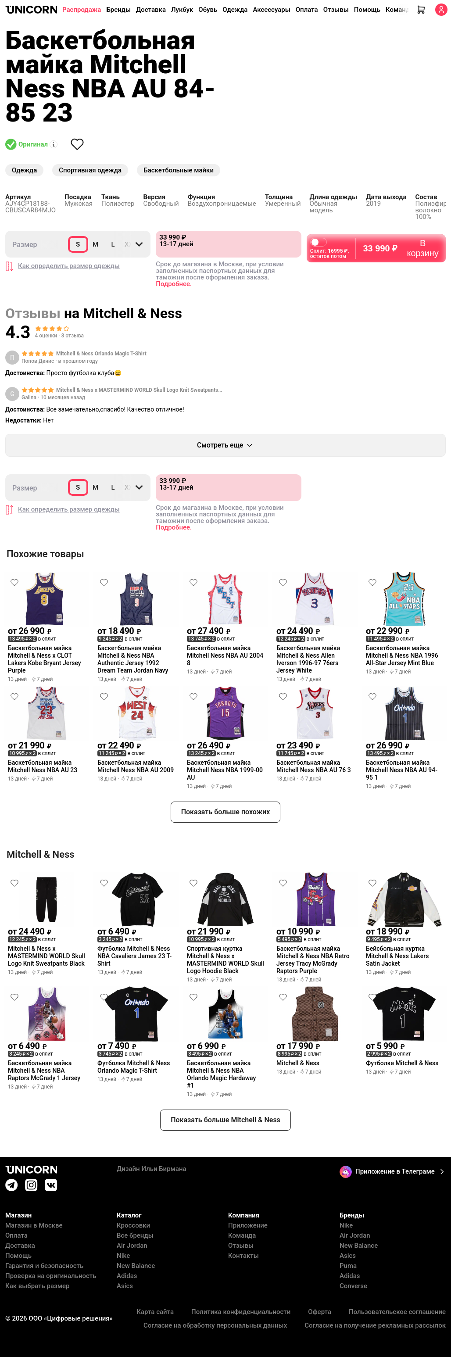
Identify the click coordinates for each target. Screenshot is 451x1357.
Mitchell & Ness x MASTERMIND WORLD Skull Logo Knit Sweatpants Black (137, 390)
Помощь (367, 10)
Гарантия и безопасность (44, 1266)
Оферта (319, 1312)
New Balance (136, 1266)
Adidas (127, 1276)
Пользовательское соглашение (397, 1312)
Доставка (151, 10)
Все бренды (135, 1235)
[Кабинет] (441, 10)
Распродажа (81, 10)
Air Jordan (132, 1245)
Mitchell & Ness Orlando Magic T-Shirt (101, 354)
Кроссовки (133, 1225)
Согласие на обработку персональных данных (215, 1325)
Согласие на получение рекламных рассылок (375, 1325)
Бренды (118, 10)
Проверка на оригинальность (51, 1276)
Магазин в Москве (34, 1225)
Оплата (307, 10)
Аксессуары (271, 10)
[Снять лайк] (77, 144)
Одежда (234, 10)
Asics (125, 1286)
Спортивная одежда (90, 170)
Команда (399, 10)
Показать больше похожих (225, 812)
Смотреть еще (225, 445)
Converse (353, 1286)
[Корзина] (421, 9)
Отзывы (336, 10)
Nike (123, 1256)
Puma (348, 1266)
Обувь (207, 10)
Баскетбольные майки (178, 170)
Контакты (243, 1256)
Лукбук (182, 10)
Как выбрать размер (37, 1286)
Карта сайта (155, 1312)
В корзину (400, 244)
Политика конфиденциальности (240, 1312)
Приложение (248, 1225)
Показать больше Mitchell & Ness (225, 1120)
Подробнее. (174, 284)
